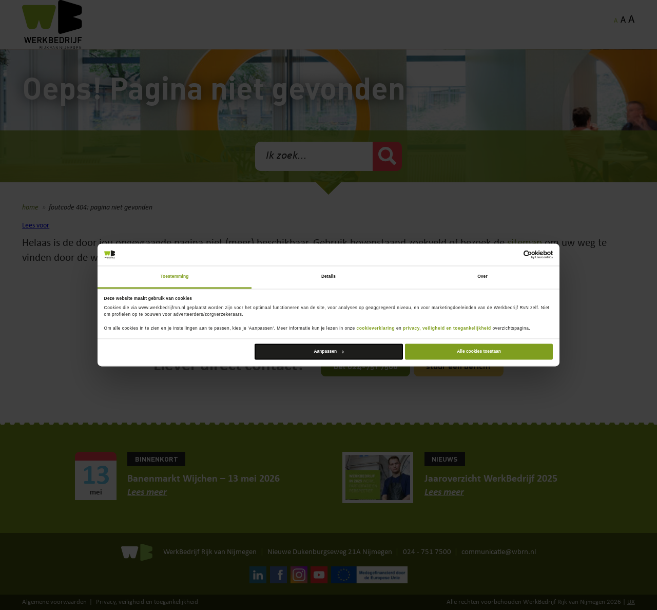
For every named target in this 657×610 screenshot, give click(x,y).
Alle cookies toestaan (479, 351)
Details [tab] (328, 276)
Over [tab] (482, 276)
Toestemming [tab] (175, 276)
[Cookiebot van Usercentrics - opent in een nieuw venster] (508, 255)
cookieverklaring (376, 328)
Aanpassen (329, 351)
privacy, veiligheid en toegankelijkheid (447, 328)
